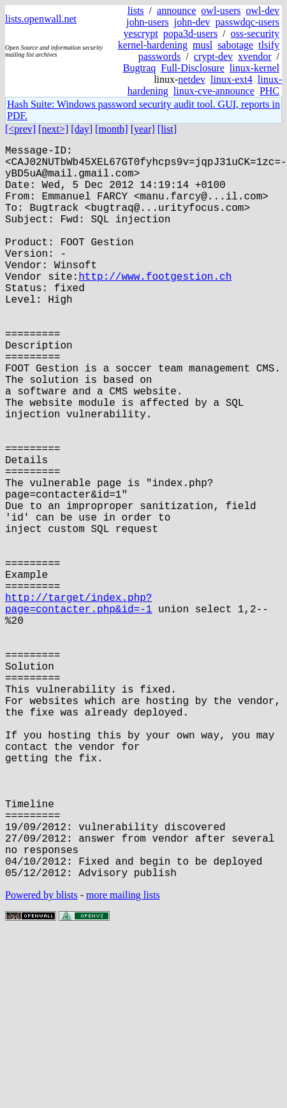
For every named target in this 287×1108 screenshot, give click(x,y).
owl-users (220, 10)
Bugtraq (139, 67)
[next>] (53, 129)
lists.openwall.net (41, 18)
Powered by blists (41, 1058)
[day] (81, 129)
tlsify (268, 45)
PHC (269, 90)
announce (176, 10)
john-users (147, 22)
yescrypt (141, 33)
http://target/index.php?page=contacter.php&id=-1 (78, 706)
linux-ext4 (231, 79)
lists (136, 10)
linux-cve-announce (213, 90)
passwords (159, 56)
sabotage (235, 45)
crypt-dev (213, 56)
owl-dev (262, 10)
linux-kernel (254, 67)
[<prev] (20, 129)
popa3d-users (190, 33)
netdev (191, 79)
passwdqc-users (247, 22)
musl (202, 45)
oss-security (255, 33)
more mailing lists (123, 1058)
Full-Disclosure (192, 67)
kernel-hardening (153, 45)
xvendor (254, 56)
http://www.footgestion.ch (155, 306)
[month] (111, 129)
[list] (167, 129)
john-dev (192, 22)
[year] (143, 129)
